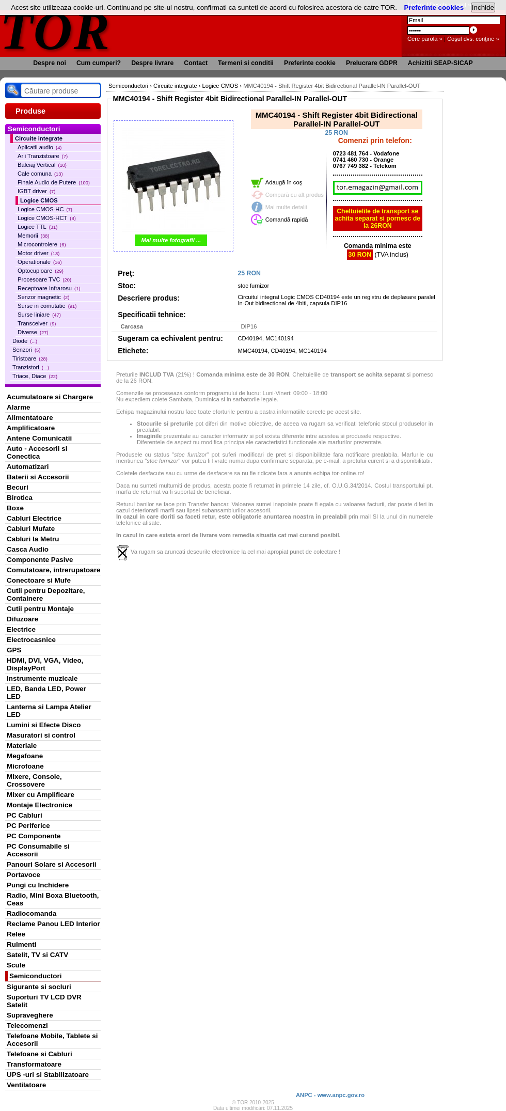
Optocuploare (41, 271)
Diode (24, 341)
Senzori (26, 350)
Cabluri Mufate (31, 529)
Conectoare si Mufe (39, 580)
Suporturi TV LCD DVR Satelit (44, 1001)
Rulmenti (21, 944)
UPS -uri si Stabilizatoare (48, 1074)
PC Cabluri (24, 815)
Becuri (17, 487)
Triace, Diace (34, 376)
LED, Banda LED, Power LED (46, 692)
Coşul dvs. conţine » (473, 39)
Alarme (18, 407)
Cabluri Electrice (34, 518)
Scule (16, 965)
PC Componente (34, 836)
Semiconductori (35, 976)
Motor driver (38, 253)
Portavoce (23, 875)
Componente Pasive (40, 560)
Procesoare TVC (44, 279)
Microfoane (25, 766)
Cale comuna (40, 173)
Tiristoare (30, 358)
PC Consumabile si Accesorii (38, 850)
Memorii (33, 235)
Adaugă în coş (284, 182)
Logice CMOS (39, 200)
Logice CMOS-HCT (47, 218)
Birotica (20, 498)
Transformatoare (34, 1064)
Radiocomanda (31, 913)
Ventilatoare (26, 1085)
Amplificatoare (31, 428)
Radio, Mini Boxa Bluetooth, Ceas (53, 899)
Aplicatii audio (39, 147)
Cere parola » (424, 39)
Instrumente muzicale (42, 678)
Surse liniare (39, 314)
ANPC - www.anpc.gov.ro (330, 1095)
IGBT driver (36, 191)
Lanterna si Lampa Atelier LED (49, 710)
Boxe (15, 508)
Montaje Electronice (39, 805)
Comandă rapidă (286, 219)
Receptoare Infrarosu (49, 288)
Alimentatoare (30, 417)
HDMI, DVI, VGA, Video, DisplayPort (45, 664)
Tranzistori (30, 367)
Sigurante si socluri (39, 987)
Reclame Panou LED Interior (53, 924)
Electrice (21, 629)
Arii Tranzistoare (43, 156)
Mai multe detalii (286, 207)
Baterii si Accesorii (38, 477)
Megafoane (25, 756)
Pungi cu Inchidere (38, 885)
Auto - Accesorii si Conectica (37, 452)
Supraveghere (30, 1015)
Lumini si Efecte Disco (44, 725)
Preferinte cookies (434, 7)
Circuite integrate (38, 138)
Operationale (40, 262)
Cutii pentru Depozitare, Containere (46, 594)
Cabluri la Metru (33, 539)
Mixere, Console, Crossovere (34, 780)
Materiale (22, 745)
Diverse (33, 332)
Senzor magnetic (43, 297)
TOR (55, 30)
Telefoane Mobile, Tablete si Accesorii (52, 1039)
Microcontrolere (42, 244)
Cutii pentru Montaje (40, 609)
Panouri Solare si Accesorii (52, 864)
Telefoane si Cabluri (39, 1054)
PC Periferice (28, 826)
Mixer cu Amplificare (40, 795)
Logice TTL (37, 227)
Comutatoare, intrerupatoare (53, 570)
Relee (16, 934)
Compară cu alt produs (294, 195)
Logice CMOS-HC (45, 209)
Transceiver (37, 323)
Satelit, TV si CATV (37, 955)
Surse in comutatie (47, 306)
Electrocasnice (31, 640)
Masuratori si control (41, 735)
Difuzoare (22, 619)
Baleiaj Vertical (42, 165)
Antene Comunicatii (39, 438)
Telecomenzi (27, 1025)
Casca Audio (28, 549)
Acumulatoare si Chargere (50, 397)
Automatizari (28, 467)
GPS (14, 650)
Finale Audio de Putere (54, 182)
